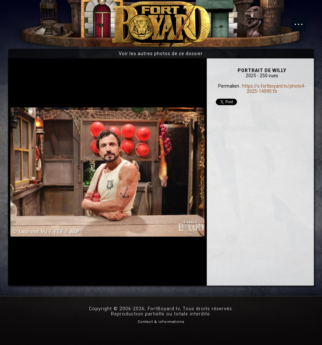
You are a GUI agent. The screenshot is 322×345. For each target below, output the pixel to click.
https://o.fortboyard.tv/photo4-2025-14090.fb (274, 88)
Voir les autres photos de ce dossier (161, 53)
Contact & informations (161, 322)
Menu (302, 21)
